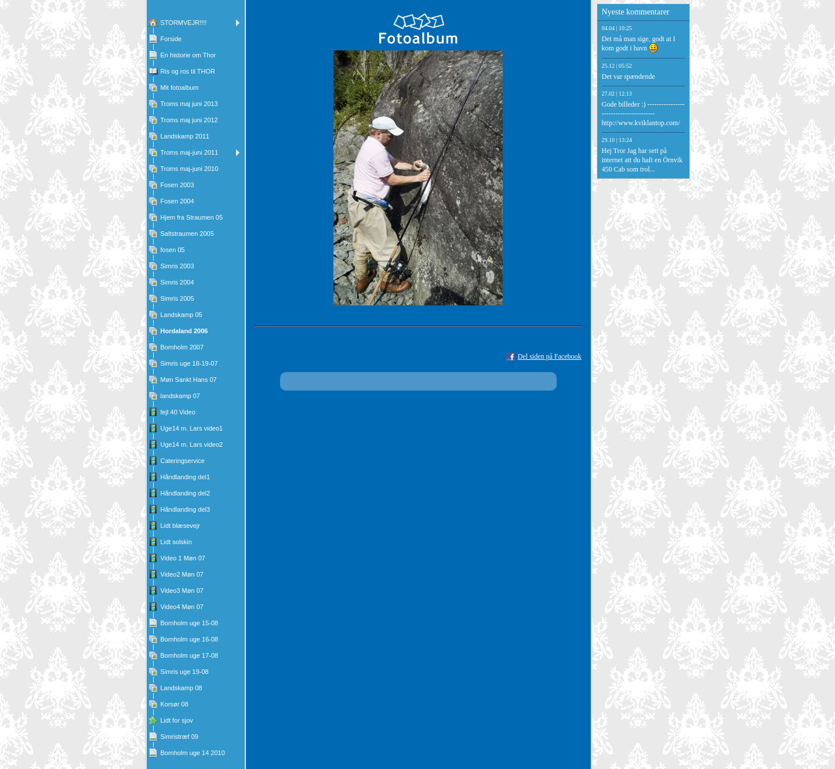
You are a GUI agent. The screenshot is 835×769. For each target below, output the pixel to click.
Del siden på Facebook (550, 356)
